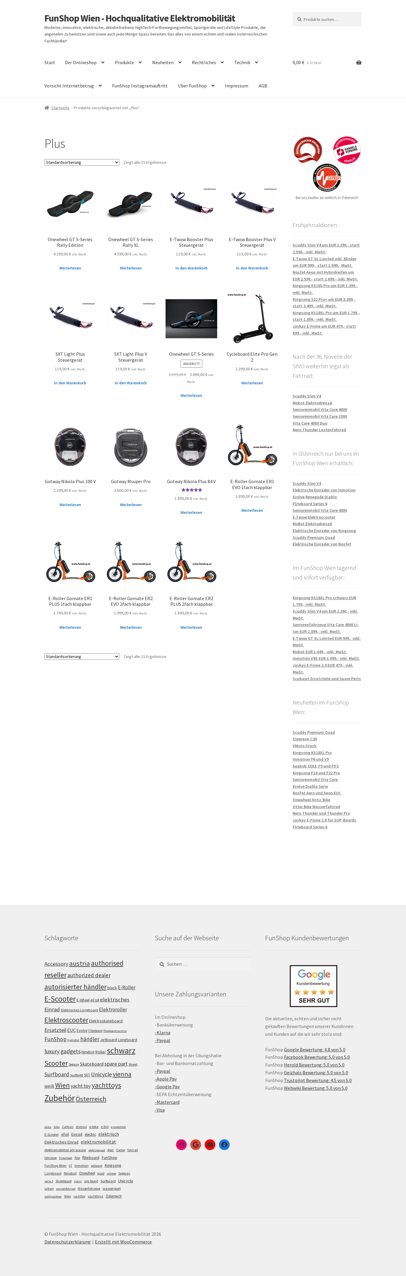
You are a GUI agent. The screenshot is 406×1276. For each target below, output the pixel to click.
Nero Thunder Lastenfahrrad (319, 429)
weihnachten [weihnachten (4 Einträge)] (53, 1196)
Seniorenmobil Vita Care (315, 779)
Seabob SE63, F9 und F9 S (316, 766)
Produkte (124, 62)
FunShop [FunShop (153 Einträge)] (55, 1039)
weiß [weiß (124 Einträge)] (49, 1086)
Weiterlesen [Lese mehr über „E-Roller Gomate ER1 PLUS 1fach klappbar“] (70, 627)
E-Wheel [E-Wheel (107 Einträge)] (83, 1000)
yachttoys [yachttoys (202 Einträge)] (106, 1085)
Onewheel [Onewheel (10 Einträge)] (87, 1173)
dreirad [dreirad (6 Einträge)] (81, 1127)
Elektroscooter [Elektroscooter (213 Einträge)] (66, 1019)
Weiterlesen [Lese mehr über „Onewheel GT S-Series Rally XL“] (131, 268)
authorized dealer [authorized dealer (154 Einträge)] (89, 975)
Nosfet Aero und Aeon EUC (317, 793)
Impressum (236, 86)
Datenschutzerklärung (67, 1242)
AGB (263, 86)
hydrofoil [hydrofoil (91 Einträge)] (73, 1040)
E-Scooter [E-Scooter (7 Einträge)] (51, 1134)
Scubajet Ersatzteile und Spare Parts (327, 678)
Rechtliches (204, 62)
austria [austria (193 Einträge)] (79, 963)
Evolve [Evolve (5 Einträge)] (120, 1150)
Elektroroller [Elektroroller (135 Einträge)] (113, 1009)
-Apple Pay (166, 1079)
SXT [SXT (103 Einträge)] (87, 1075)
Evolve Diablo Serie (310, 786)
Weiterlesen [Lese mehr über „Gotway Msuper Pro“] (131, 504)
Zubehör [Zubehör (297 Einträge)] (59, 1098)
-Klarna (162, 1032)
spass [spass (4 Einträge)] (78, 1181)
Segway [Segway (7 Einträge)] (124, 1173)
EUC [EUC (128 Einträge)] (71, 1030)
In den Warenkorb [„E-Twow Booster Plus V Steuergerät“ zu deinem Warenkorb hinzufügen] (252, 268)
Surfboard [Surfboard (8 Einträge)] (108, 1181)
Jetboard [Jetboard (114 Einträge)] (108, 1039)
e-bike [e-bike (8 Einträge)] (93, 1126)
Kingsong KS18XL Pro (312, 752)
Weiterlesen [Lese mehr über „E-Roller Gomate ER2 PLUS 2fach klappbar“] (191, 627)
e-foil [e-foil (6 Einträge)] (105, 1127)
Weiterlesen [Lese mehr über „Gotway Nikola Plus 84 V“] (191, 512)
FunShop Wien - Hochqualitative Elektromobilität (139, 18)
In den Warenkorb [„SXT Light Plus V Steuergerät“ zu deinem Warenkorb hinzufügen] (131, 383)
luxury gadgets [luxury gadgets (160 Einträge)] (62, 1051)
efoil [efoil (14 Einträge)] (65, 1134)
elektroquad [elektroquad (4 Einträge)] (97, 1150)
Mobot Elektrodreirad (312, 403)
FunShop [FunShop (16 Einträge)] (109, 1157)
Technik (242, 62)
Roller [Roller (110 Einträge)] (100, 1052)
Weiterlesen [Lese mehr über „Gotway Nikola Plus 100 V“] (70, 504)
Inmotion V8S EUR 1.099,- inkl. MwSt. (326, 658)
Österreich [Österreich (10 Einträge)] (114, 1196)
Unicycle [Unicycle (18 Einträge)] (125, 1180)
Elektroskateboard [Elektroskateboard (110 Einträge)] (106, 1021)
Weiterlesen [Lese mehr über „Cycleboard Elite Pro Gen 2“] (252, 383)
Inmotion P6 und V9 (311, 759)
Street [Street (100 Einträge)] (133, 1064)
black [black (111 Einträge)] (112, 987)
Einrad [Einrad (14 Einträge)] (76, 1134)
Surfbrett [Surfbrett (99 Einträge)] (76, 1075)
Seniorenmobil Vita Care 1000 (320, 416)
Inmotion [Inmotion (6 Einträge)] (82, 1165)
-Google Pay (167, 1086)
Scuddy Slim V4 (307, 396)
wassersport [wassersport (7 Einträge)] (112, 1188)
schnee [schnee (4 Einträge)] (111, 1173)
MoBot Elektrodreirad (312, 523)
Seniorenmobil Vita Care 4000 (320, 409)
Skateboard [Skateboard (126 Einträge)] (92, 1064)
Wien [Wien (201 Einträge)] (62, 1085)
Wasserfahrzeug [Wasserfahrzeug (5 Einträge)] (89, 1188)
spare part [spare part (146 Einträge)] (116, 1063)
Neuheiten (163, 62)
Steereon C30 (305, 739)
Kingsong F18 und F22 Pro (316, 773)
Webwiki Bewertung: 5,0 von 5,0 (316, 1088)
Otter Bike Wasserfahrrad (316, 806)
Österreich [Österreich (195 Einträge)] (91, 1099)
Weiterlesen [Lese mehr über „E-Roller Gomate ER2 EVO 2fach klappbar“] (131, 627)
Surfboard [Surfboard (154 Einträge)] (56, 1074)
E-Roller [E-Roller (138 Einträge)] (126, 987)
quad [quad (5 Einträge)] (100, 1173)
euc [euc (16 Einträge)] (110, 1149)
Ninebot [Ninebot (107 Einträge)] (88, 1052)
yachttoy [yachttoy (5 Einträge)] (79, 1196)
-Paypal (162, 1040)
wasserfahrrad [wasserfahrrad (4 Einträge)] (65, 1189)
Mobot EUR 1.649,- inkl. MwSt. (320, 651)
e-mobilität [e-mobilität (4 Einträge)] (118, 1127)
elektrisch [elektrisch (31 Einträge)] (108, 1134)
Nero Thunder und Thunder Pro (321, 813)
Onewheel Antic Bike (311, 799)
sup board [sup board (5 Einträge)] (91, 1181)
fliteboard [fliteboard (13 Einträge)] (90, 1157)
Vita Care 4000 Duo (310, 423)
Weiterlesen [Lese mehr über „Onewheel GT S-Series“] (191, 395)
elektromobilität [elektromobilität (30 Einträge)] (98, 1142)
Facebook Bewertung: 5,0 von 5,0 (317, 1057)
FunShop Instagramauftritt (140, 86)
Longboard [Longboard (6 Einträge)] (52, 1173)
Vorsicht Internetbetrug (69, 86)
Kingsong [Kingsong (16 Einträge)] (113, 1165)
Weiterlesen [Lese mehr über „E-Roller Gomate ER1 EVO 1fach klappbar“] (252, 510)
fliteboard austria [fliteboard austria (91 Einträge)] (115, 1031)
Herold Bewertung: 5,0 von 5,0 (314, 1065)
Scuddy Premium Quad (314, 537)
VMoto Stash (305, 745)
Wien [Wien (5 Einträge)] (67, 1196)
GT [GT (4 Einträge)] (70, 1166)
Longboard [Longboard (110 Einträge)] (127, 1039)
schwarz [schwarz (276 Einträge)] (121, 1050)
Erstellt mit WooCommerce (123, 1242)
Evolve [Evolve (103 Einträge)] (82, 1030)
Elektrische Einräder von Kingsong (324, 530)
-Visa (160, 1110)
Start (49, 62)
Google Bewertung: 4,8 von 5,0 (314, 1049)
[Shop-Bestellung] (81, 162)
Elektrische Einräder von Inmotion (324, 490)
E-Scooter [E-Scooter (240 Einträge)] (60, 999)
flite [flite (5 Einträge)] (77, 1158)
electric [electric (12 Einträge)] (90, 1134)
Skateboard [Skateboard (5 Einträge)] (63, 1181)
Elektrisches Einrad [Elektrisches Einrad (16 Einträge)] (61, 1142)
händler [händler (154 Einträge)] (89, 1039)
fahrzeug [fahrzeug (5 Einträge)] (50, 1158)
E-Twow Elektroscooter (314, 517)
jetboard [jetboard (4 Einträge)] (96, 1166)
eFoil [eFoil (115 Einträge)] (94, 1000)
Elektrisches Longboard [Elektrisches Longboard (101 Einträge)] (79, 1010)
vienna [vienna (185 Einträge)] (122, 1074)
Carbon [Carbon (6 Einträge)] (67, 1127)
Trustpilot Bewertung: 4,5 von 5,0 (318, 1080)
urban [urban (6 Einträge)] (49, 1188)
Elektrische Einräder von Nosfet (322, 544)
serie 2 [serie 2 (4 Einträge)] (48, 1181)
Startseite (60, 107)
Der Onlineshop (81, 62)
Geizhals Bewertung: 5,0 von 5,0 (316, 1072)
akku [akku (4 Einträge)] (47, 1127)
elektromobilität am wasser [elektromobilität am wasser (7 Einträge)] (65, 1150)
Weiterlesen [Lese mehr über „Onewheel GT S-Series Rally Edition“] (70, 268)
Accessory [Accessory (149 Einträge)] (56, 963)
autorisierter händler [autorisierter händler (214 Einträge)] (75, 986)
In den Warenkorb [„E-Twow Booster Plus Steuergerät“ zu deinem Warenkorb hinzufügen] (191, 268)
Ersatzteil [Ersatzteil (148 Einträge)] (55, 1030)
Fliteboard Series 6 (310, 503)
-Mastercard (167, 1102)
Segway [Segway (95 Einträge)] (74, 1064)
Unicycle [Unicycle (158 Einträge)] (101, 1074)
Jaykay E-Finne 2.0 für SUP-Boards (324, 820)
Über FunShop (192, 86)
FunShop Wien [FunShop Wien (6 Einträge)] (55, 1165)
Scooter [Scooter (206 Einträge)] (56, 1063)
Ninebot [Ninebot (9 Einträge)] (70, 1173)
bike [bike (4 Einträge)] (57, 1127)
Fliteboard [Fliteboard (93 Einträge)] (95, 1031)
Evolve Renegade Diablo (315, 497)
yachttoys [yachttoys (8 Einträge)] (95, 1196)
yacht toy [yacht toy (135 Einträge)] (81, 1086)
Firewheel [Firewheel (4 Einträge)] (65, 1158)
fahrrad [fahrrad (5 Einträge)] (132, 1150)
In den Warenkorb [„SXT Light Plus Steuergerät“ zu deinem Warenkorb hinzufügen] (70, 383)
